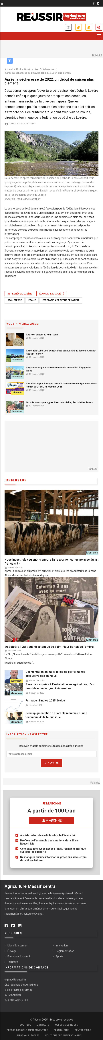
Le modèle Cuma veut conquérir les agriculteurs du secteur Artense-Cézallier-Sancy (61, 352)
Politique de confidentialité (63, 1035)
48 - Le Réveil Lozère (19, 293)
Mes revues (88, 27)
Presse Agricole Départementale (27, 1030)
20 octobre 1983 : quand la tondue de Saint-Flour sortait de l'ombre (49, 646)
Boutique (25, 1025)
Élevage (12, 951)
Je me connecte (99, 27)
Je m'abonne (78, 27)
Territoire (12, 961)
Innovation (62, 945)
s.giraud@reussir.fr (15, 979)
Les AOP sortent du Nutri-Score (42, 334)
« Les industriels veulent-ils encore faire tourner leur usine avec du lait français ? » (51, 561)
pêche (32, 300)
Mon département (17, 945)
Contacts (43, 1025)
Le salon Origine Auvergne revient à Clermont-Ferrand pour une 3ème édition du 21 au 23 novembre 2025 (61, 385)
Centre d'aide (83, 1030)
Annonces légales (68, 27)
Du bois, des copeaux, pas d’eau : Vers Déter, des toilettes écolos (59, 402)
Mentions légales (28, 1035)
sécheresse (14, 300)
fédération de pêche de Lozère (60, 300)
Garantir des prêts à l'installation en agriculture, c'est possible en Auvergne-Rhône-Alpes (60, 686)
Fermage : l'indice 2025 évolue (45, 700)
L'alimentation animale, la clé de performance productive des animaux (55, 673)
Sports (59, 956)
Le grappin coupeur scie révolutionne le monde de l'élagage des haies (58, 369)
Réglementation (65, 951)
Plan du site (61, 1030)
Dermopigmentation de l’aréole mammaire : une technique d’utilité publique (56, 715)
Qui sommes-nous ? (66, 1025)
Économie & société (51, 293)
